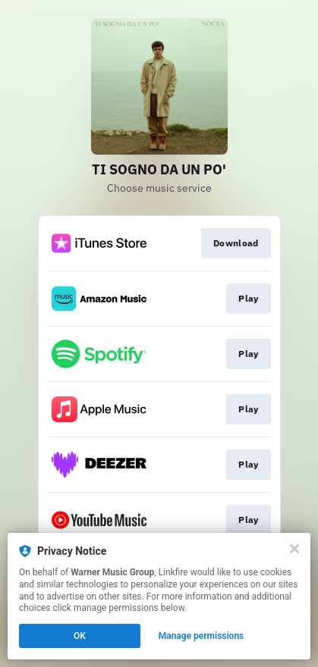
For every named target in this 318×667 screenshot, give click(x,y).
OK (80, 636)
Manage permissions (201, 636)
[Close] (294, 549)
